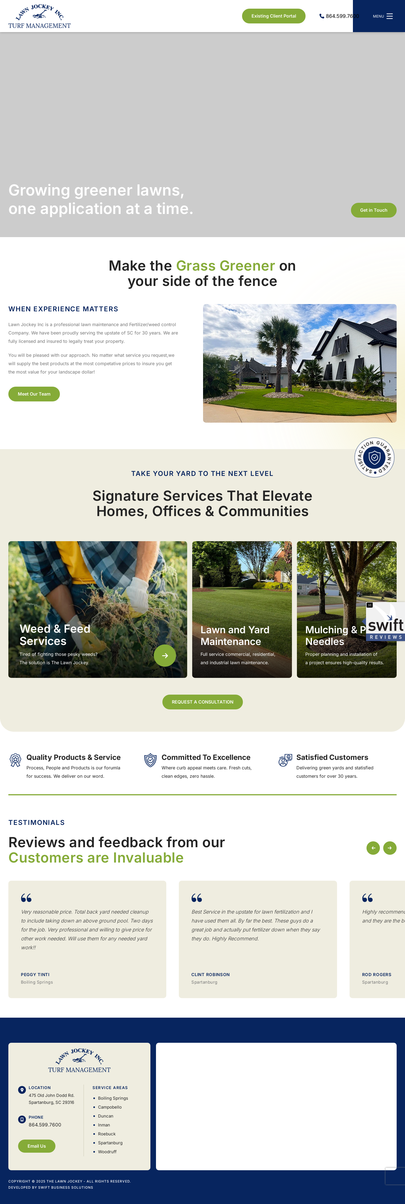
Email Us (37, 1146)
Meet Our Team (34, 394)
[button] (390, 848)
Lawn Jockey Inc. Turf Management (39, 16)
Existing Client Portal (274, 16)
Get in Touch (373, 210)
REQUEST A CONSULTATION (202, 702)
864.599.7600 (45, 1125)
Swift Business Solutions (65, 1187)
